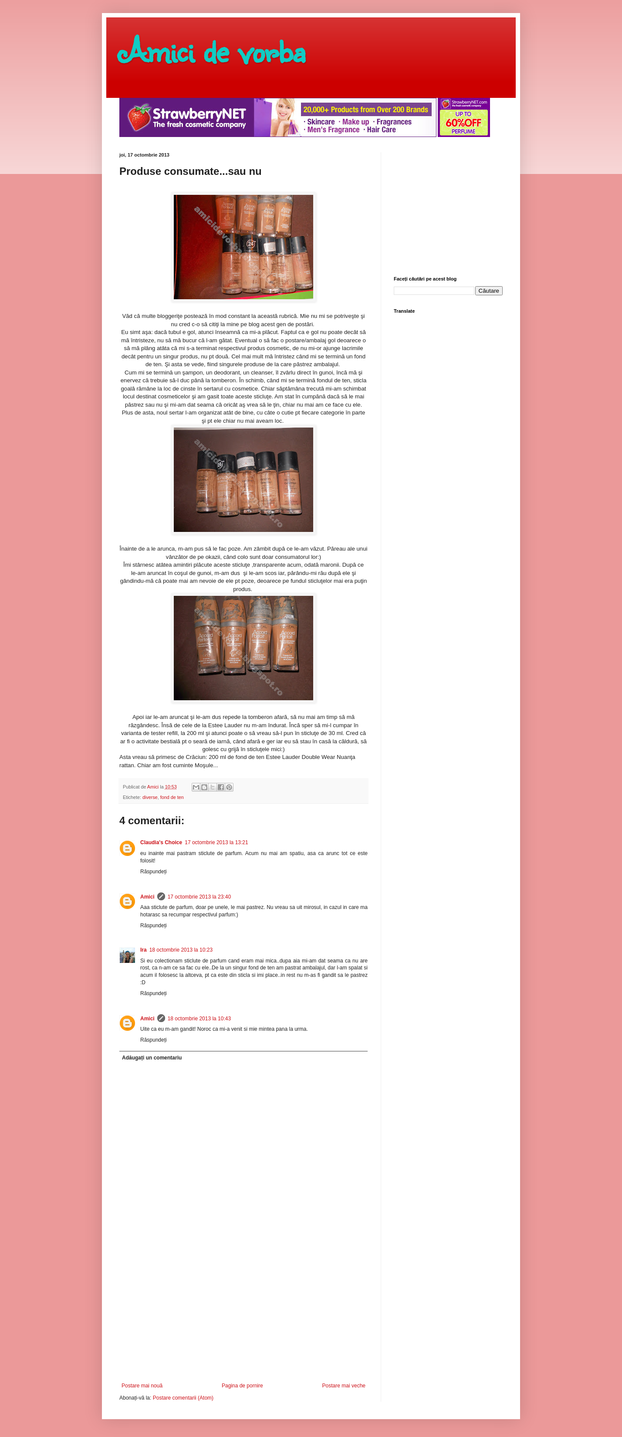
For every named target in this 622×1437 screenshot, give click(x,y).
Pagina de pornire (242, 1386)
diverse (150, 797)
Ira (143, 950)
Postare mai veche (343, 1386)
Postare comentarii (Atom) (183, 1398)
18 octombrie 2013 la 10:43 (199, 1019)
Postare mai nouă (142, 1386)
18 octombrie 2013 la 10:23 (181, 950)
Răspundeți (153, 872)
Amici (147, 897)
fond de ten (172, 797)
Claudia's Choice (161, 842)
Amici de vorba (212, 50)
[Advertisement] (243, 1317)
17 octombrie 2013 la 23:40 (199, 897)
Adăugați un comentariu (152, 1058)
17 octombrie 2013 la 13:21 (216, 842)
